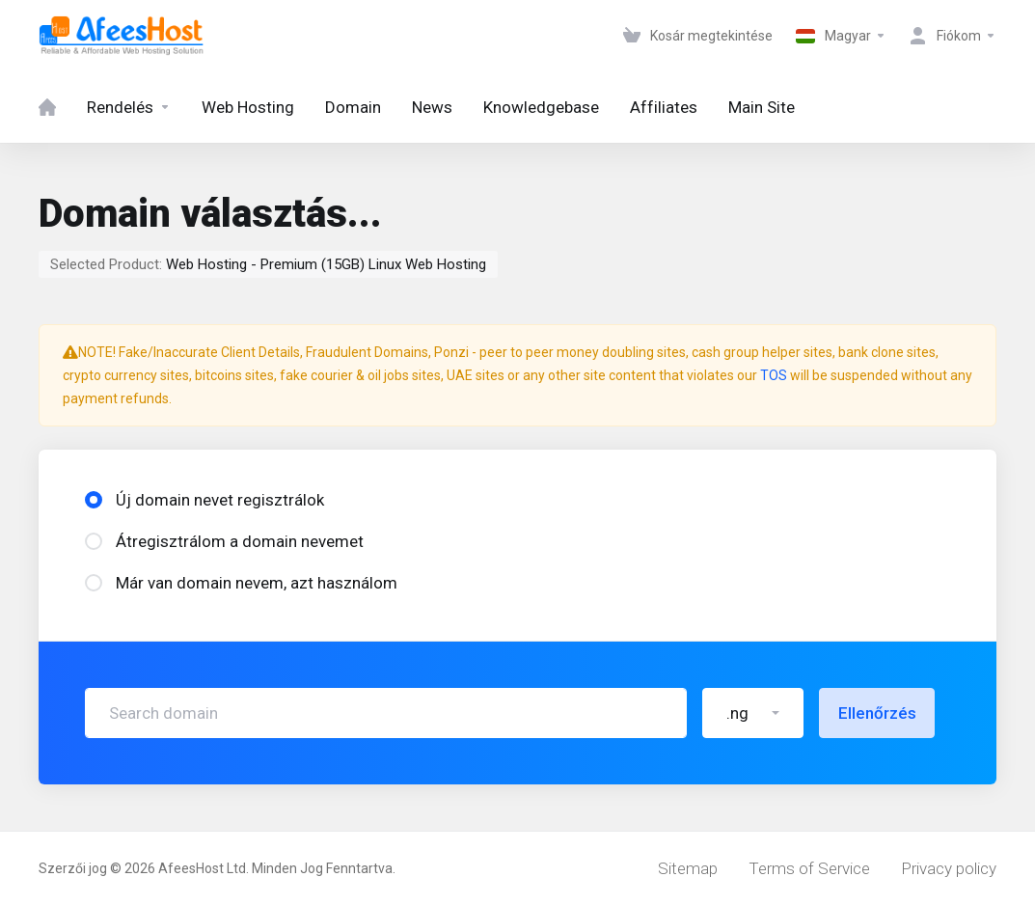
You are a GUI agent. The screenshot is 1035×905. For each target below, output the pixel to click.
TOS (773, 375)
